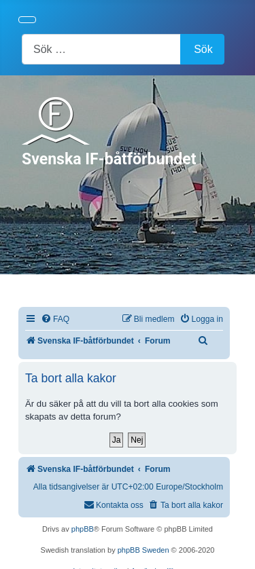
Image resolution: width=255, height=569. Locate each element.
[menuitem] (55, 319)
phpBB (82, 529)
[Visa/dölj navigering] (27, 19)
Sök (203, 49)
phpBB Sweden (143, 550)
